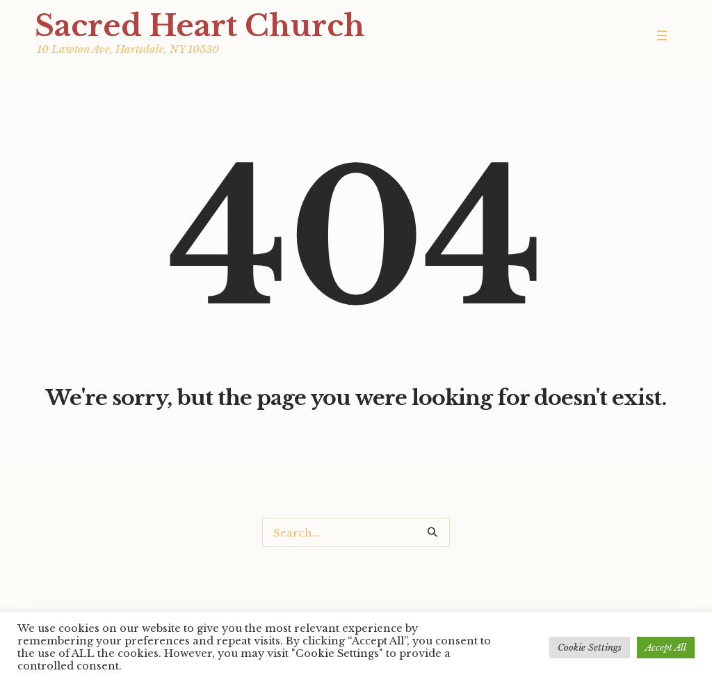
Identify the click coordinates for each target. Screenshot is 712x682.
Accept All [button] (665, 647)
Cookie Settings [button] (590, 647)
